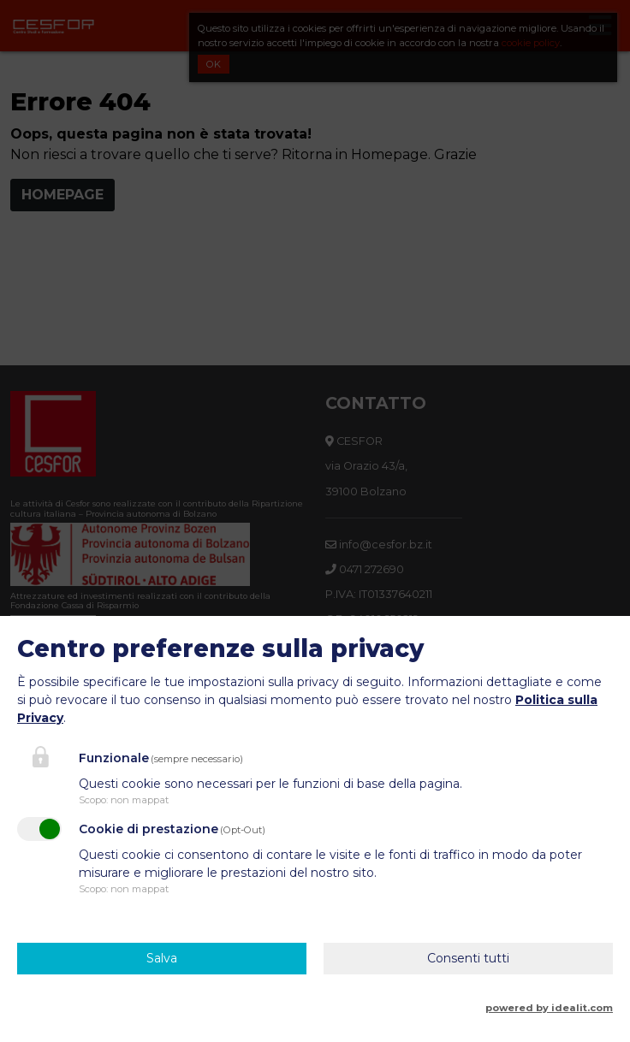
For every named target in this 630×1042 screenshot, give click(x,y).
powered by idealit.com (549, 1008)
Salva (161, 958)
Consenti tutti (468, 958)
